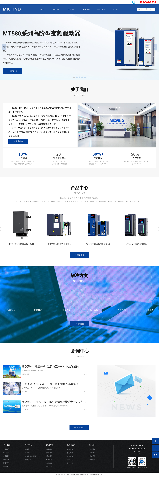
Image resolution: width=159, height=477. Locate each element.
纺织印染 (49, 463)
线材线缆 (49, 456)
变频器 (27, 449)
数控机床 (49, 453)
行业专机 (28, 453)
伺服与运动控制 (30, 456)
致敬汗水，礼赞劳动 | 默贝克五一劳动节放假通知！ (51, 366)
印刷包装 (49, 459)
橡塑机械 (49, 449)
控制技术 (28, 460)
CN (151, 9)
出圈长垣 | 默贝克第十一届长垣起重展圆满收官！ (50, 384)
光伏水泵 (49, 466)
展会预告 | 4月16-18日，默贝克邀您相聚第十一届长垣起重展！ (54, 402)
